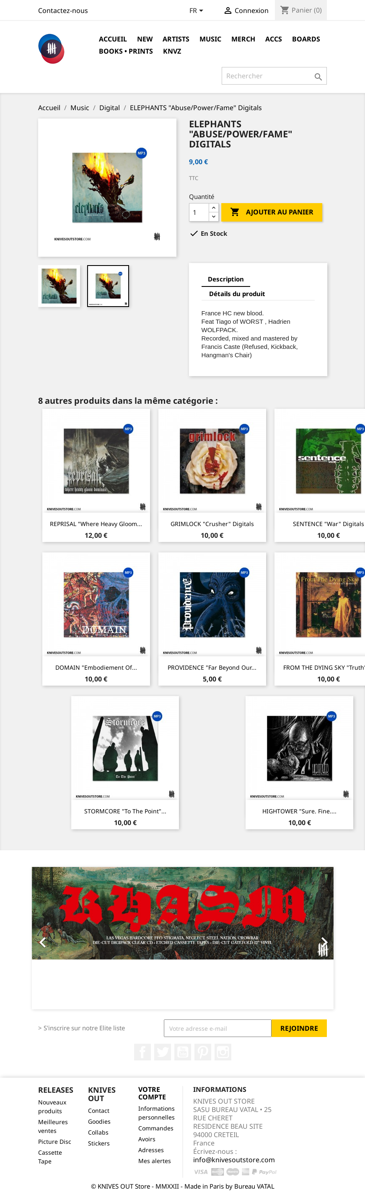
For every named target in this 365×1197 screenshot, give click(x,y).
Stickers (99, 1143)
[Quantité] (199, 212)
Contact (98, 1110)
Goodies (99, 1121)
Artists (176, 39)
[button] (54, 938)
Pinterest (202, 1052)
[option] (183, 938)
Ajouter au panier (271, 212)
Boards (306, 39)
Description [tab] (226, 279)
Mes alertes (154, 1161)
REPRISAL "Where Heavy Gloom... (96, 524)
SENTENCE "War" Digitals (328, 524)
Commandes (155, 1128)
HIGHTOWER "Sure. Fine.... (299, 811)
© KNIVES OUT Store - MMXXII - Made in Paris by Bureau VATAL (182, 1186)
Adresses (151, 1150)
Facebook (142, 1052)
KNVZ (172, 51)
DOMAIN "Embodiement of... (96, 667)
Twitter (162, 1052)
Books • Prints (126, 51)
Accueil (113, 39)
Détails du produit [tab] (237, 293)
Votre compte (152, 1093)
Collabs (98, 1132)
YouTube (182, 1052)
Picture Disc (54, 1141)
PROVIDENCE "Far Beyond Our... (212, 667)
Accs (273, 39)
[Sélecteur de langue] (197, 11)
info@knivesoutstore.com (234, 1159)
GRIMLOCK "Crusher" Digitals (212, 524)
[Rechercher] (274, 76)
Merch (243, 39)
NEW (145, 39)
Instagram (223, 1052)
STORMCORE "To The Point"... (125, 811)
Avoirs (146, 1139)
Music (210, 39)
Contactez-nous (63, 10)
